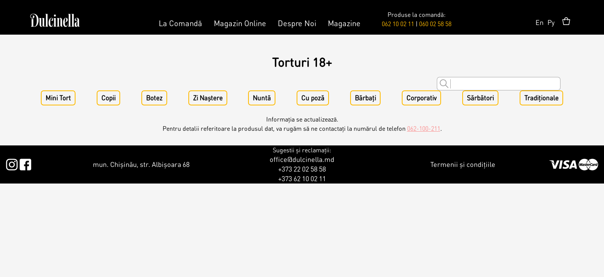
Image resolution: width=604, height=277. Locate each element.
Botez (154, 98)
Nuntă (262, 98)
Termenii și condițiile (462, 164)
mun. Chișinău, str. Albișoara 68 (141, 164)
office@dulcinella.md (302, 159)
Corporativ (421, 98)
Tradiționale (541, 98)
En (539, 22)
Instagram (12, 163)
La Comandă (180, 23)
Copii (108, 98)
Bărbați (365, 98)
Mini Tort (58, 98)
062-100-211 (423, 128)
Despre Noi (297, 23)
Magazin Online (240, 23)
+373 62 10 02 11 (302, 178)
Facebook (25, 163)
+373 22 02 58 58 (302, 168)
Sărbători (480, 98)
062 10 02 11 (398, 24)
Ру (551, 22)
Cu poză (312, 98)
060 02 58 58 (435, 24)
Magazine (344, 23)
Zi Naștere (208, 98)
